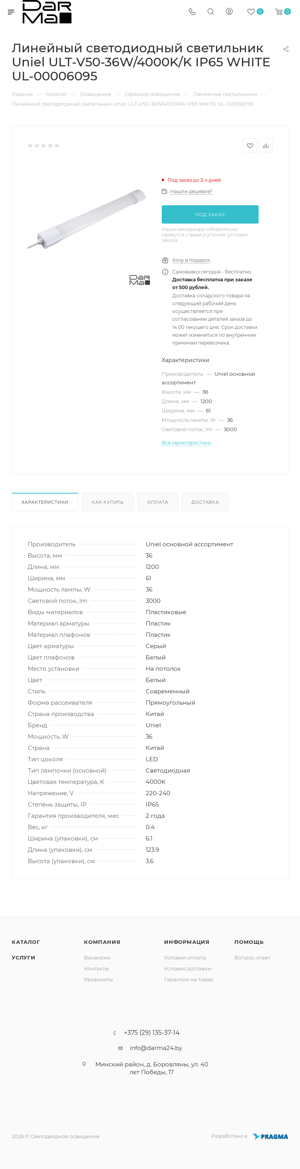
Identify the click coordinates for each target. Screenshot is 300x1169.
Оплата (157, 502)
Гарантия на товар (188, 979)
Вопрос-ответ (252, 957)
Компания (102, 942)
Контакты (96, 968)
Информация (187, 942)
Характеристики (44, 502)
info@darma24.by (156, 1048)
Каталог (26, 942)
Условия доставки (187, 968)
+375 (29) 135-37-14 (152, 1033)
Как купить (108, 502)
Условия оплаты (185, 957)
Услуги (24, 957)
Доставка (205, 502)
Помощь (249, 942)
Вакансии (97, 957)
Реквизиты (98, 979)
